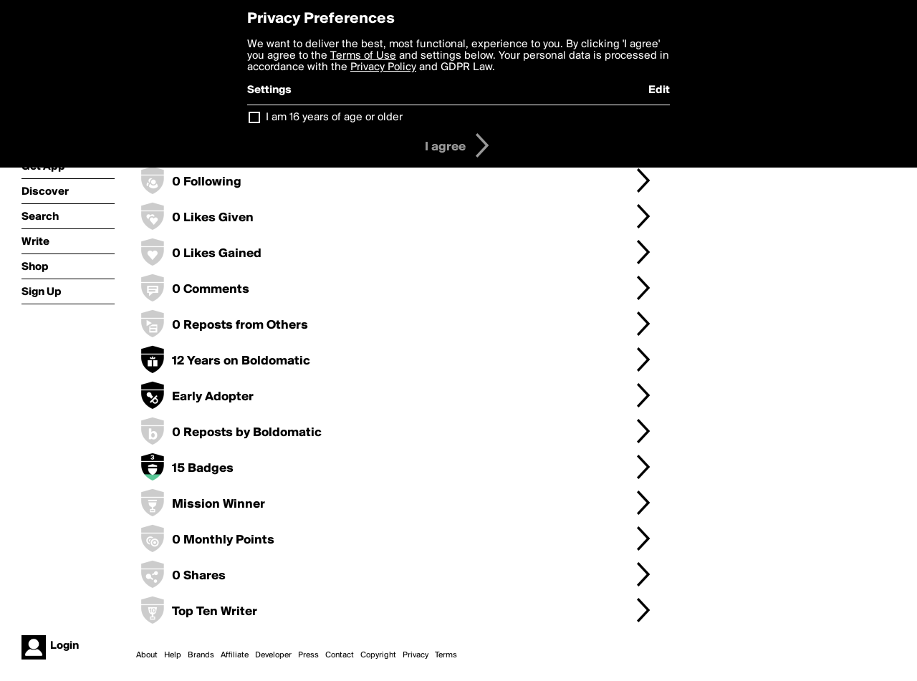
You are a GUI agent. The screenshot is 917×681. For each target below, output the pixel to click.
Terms (446, 655)
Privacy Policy (383, 67)
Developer (273, 655)
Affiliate (235, 655)
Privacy (415, 655)
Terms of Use (363, 56)
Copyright (378, 655)
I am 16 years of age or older (334, 117)
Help (172, 655)
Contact (339, 655)
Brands (201, 655)
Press (308, 655)
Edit (659, 90)
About (147, 655)
